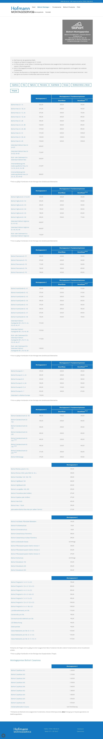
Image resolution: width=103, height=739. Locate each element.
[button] (3, 735)
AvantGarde (55, 85)
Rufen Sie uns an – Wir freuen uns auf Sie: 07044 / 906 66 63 (77, 1)
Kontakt (48, 12)
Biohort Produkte (69, 7)
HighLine (33, 85)
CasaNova (15, 85)
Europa (66, 85)
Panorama (43, 85)
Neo (24, 85)
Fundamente (56, 7)
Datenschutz (80, 731)
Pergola (14, 91)
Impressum (80, 729)
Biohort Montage (43, 7)
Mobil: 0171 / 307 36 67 (51, 731)
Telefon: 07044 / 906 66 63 (51, 729)
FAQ (78, 7)
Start (33, 7)
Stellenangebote (37, 12)
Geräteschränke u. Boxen (81, 85)
